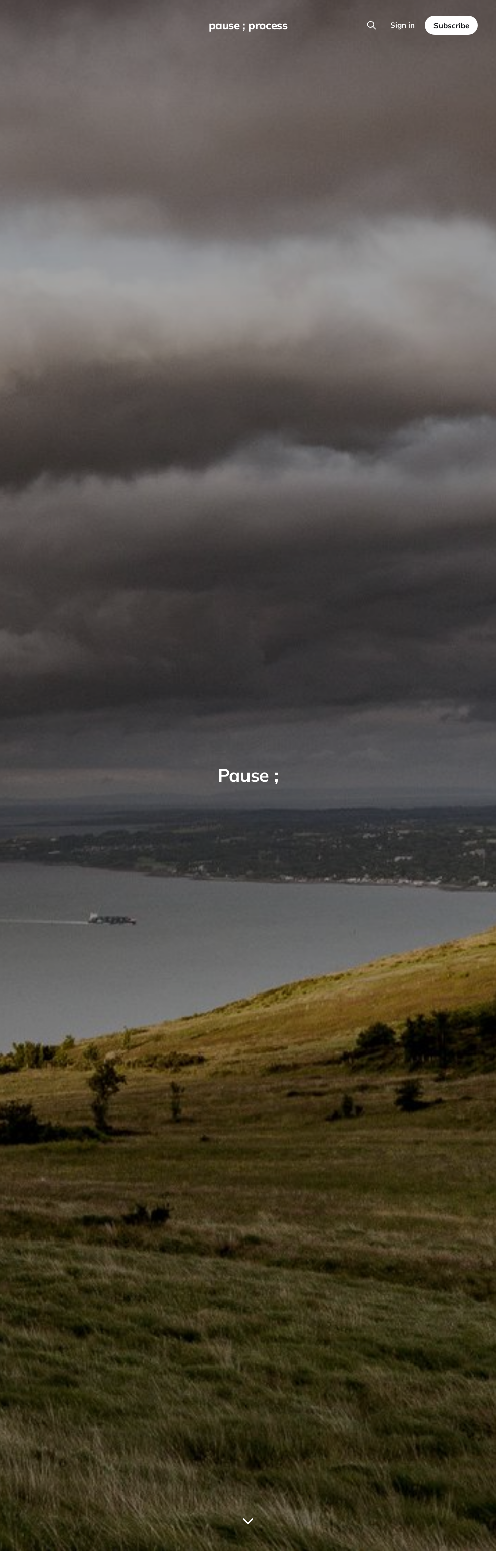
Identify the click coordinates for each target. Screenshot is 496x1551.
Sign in (402, 25)
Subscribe (451, 25)
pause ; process (248, 25)
